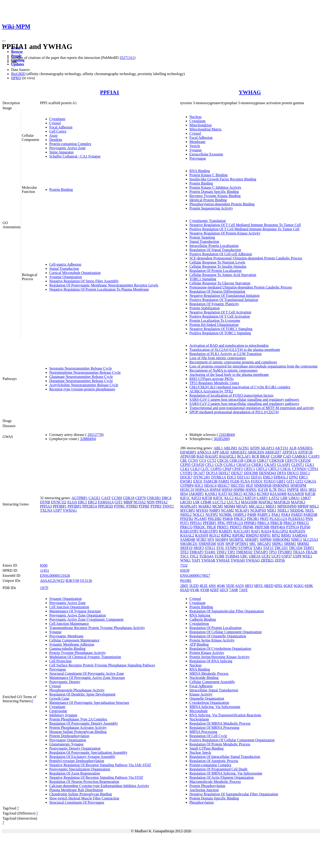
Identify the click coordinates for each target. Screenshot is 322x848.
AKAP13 (267, 448)
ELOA (72, 502)
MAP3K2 (265, 502)
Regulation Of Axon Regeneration (74, 773)
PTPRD (132, 506)
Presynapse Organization (67, 740)
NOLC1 (199, 515)
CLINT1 (297, 465)
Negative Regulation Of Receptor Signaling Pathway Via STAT (96, 777)
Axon (53, 135)
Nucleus (195, 117)
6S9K (309, 586)
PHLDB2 (215, 519)
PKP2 (264, 519)
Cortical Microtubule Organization (75, 273)
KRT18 (250, 498)
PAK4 (285, 515)
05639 (184, 570)
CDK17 (262, 460)
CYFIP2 (186, 473)
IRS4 (184, 494)
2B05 (184, 586)
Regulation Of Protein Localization (215, 271)
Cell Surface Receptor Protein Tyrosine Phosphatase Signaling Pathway (102, 665)
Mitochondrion (200, 125)
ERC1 (82, 502)
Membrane (197, 142)
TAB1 (257, 548)
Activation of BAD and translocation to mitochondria (229, 345)
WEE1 (307, 556)
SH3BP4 (221, 539)
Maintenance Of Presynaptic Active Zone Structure (87, 678)
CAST (106, 498)
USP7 (57, 510)
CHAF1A (243, 465)
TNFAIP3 (260, 552)
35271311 (127, 58)
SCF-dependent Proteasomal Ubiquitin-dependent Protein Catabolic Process (245, 258)
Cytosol (55, 123)
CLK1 (309, 465)
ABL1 (218, 448)
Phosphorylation (201, 802)
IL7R (273, 490)
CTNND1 (299, 469)
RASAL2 (187, 535)
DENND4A (267, 473)
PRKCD (289, 523)
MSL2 (314, 506)
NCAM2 (227, 510)
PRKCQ (186, 527)
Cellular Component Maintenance (74, 640)
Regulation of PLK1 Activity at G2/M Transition (225, 354)
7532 (184, 565)
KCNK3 (249, 494)
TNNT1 (168, 506)
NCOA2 (139, 502)
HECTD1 (238, 485)
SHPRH (266, 539)
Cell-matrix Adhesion (65, 264)
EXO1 (198, 481)
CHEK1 (257, 465)
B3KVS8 (72, 581)
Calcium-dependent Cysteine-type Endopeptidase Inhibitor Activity (99, 786)
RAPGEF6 (297, 531)
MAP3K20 (282, 502)
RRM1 (286, 535)
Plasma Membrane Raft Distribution (76, 790)
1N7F (44, 588)
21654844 (226, 435)
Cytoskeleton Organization (209, 703)
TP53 (273, 552)
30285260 (221, 439)
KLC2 (229, 498)
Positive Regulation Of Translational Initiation (223, 300)
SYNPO (231, 548)
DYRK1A (218, 477)
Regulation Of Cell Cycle (208, 736)
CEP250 (304, 460)
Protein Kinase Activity (206, 653)
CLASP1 (283, 465)
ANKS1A (204, 452)
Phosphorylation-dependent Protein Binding (222, 204)
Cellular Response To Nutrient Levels (217, 262)
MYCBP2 (187, 510)
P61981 (186, 581)
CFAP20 (198, 465)
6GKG (299, 586)
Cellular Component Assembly (212, 682)
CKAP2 (270, 465)
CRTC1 (249, 469)
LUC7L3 (233, 502)
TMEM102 (244, 552)
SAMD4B (187, 539)
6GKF (288, 586)
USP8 (297, 556)
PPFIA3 (46, 506)
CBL (183, 460)
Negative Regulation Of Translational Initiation (224, 296)
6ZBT (214, 590)
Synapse (195, 150)
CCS (202, 460)
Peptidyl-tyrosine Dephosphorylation (76, 761)
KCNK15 (235, 494)
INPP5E (293, 490)
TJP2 (231, 552)
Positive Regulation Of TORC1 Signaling (220, 333)
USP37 (286, 556)
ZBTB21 (267, 560)
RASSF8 (201, 535)
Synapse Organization (65, 277)
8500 (43, 565)
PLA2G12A (278, 519)
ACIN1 (243, 448)
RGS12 (214, 535)
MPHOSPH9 (287, 506)
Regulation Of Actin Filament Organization (221, 777)
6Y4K (194, 590)
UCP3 (275, 556)
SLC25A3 (310, 539)
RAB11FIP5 (208, 531)
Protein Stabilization (204, 308)
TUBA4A (206, 556)
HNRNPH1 (281, 485)
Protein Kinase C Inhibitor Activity (215, 187)
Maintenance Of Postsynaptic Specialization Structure (89, 703)
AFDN (255, 448)
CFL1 (209, 465)
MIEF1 (271, 506)
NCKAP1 (242, 510)
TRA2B (311, 552)
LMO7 (306, 498)
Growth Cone (59, 698)
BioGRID (18, 74)
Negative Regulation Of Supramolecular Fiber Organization (233, 794)
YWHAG (250, 92)
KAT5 (222, 494)
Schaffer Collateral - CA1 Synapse (75, 156)
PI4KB (228, 519)
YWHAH (238, 560)
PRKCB (276, 523)
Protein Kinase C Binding (208, 175)
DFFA (281, 473)
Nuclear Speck (200, 752)
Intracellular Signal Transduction (213, 690)
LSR (196, 502)
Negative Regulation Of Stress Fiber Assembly (84, 281)
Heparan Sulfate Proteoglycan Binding (78, 732)
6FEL (278, 586)
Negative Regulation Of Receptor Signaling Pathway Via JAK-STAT (100, 765)
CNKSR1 (154, 498)
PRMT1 (223, 527)
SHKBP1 (252, 539)
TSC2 (194, 556)
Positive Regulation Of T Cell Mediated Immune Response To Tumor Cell (244, 229)
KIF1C (185, 498)
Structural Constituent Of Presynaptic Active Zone (86, 673)
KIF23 (196, 498)
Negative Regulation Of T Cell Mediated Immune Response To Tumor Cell (245, 225)
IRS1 (304, 490)
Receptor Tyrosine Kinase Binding (215, 196)
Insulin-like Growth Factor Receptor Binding (222, 179)
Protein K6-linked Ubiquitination (213, 325)
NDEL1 (283, 510)
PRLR (211, 527)
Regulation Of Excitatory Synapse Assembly (82, 757)
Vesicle (194, 146)
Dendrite (55, 140)
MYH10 (202, 510)
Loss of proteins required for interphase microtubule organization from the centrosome (253, 366)
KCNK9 (263, 494)
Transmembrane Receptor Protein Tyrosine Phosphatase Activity (97, 628)
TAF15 (268, 548)
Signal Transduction (64, 269)
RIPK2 (226, 535)
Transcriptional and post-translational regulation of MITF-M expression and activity (251, 408)
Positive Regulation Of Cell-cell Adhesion (220, 254)
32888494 (87, 439)
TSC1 (184, 556)
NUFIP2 (211, 515)
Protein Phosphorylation (207, 786)
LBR (284, 498)
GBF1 (280, 481)
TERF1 (308, 548)
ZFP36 (280, 560)
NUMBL (225, 515)
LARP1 (262, 498)
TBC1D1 (281, 548)
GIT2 (299, 481)
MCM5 (217, 506)
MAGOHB (249, 502)
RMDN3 (252, 535)
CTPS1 (313, 469)
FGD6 (234, 481)
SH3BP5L (236, 539)
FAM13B (210, 481)
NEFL (309, 510)
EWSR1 (186, 481)
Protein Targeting (202, 237)
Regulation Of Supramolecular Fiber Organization (226, 611)
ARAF (224, 452)
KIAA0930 (296, 494)
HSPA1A (202, 490)
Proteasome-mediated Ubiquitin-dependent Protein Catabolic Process (240, 287)
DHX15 (293, 473)
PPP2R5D (105, 506)
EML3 (268, 477)
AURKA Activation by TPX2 (211, 391)
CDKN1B (276, 460)
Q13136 (86, 581)
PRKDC (199, 527)
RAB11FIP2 (189, 531)
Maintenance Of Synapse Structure (75, 611)
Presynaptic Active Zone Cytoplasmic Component (86, 619)
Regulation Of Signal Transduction (215, 250)
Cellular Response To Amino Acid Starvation (222, 275)
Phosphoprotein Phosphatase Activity (77, 690)
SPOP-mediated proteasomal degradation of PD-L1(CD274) (234, 412)
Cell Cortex (57, 131)
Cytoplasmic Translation (207, 221)
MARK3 (204, 506)
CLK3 (195, 469)
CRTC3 (273, 469)
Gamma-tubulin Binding (67, 648)
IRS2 (312, 490)
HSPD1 (251, 490)
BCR (255, 456)
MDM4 (229, 506)
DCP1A (212, 473)
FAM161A (106, 502)
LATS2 (274, 498)
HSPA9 (227, 490)
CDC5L (223, 460)
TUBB (219, 556)
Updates (17, 64)
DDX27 (237, 473)
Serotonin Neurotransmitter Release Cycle (80, 368)
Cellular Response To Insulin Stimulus (218, 266)
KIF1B (310, 494)
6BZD (268, 586)
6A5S (239, 586)
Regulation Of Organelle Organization (217, 636)
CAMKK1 (299, 456)
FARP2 (223, 481)
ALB (292, 448)
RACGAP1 (241, 531)
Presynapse (197, 158)
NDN (151, 502)
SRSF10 (186, 548)
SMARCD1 (189, 544)
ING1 (282, 490)
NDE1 (271, 510)
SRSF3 (198, 548)
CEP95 (185, 465)
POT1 (184, 523)
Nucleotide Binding (204, 678)
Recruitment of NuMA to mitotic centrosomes (223, 370)
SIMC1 (296, 539)
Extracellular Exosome (206, 154)
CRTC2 (261, 469)
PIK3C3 (240, 519)
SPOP (229, 544)
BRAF (265, 456)
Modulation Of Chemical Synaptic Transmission (85, 657)
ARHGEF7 (273, 452)
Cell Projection (60, 661)
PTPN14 (292, 527)
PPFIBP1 (60, 506)
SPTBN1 (241, 544)
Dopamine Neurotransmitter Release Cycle (81, 381)
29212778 (94, 435)
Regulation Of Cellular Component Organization (225, 632)
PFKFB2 (186, 519)
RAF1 (255, 531)
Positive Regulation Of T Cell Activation (219, 316)
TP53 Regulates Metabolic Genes (214, 383)
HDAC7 (223, 485)
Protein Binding (61, 189)
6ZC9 (224, 590)
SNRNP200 (207, 544)
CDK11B (237, 460)
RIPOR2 (238, 535)
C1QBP (276, 456)
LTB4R (206, 502)
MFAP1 (242, 506)
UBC (244, 556)
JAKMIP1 (196, 494)
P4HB (251, 515)
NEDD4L (297, 510)
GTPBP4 (187, 485)
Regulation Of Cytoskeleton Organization (220, 648)
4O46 (221, 586)
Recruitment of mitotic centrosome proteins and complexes (233, 362)
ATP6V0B (188, 456)
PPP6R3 (250, 523)
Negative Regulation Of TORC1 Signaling (220, 329)
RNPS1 (265, 535)
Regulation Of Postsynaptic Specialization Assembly (88, 752)
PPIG (221, 523)
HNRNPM (298, 485)
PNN (309, 519)
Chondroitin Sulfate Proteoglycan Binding (80, 794)
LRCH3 (186, 502)
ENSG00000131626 (55, 575)
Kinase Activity (201, 694)
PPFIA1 (109, 92)
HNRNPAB (263, 485)
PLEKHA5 (296, 519)
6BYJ (249, 586)
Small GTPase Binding (206, 748)
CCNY (193, 460)
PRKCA (263, 523)
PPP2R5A (89, 506)
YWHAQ (253, 560)
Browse (17, 52)
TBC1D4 (295, 548)
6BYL (258, 586)
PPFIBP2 (74, 506)
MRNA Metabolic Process (209, 673)
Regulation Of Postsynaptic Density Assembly (83, 723)
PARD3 (297, 515)
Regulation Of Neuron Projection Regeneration (84, 782)
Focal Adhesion (60, 127)
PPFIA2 (162, 502)
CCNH (117, 498)
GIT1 (119, 502)
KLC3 (239, 498)
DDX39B (251, 473)
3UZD (193, 586)
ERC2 (92, 502)
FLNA (245, 481)
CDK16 (250, 460)
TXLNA (46, 510)
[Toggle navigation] (4, 41)
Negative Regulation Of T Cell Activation (220, 312)
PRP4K (248, 527)
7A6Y (243, 590)
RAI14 (266, 531)
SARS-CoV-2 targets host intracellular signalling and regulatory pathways (244, 404)
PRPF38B (262, 527)
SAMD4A (299, 535)
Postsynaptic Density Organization (75, 748)
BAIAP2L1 (227, 456)
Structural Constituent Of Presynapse (76, 802)
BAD (200, 456)
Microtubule (198, 711)
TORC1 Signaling (202, 279)
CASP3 (313, 456)
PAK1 (276, 515)
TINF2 (222, 552)
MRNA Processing (203, 732)
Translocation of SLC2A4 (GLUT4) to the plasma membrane (234, 350)
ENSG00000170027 (195, 575)
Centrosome (58, 711)
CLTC (205, 469)
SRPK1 (277, 544)
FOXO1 (257, 481)
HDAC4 (210, 485)
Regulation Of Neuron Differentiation (217, 291)
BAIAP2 (211, 456)
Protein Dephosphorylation (69, 736)
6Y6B (204, 590)
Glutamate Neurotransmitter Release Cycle (81, 377)
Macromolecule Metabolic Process (215, 782)
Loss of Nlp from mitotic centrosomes (217, 358)
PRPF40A (277, 527)
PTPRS (155, 506)
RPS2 (276, 535)
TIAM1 (210, 552)
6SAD (184, 590)
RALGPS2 (280, 531)
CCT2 (211, 460)
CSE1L (285, 469)
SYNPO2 (245, 548)
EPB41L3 (281, 477)
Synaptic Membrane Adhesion (71, 644)
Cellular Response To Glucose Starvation (219, 283)
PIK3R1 (253, 519)
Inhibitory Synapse (63, 715)
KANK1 (211, 494)
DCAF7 (199, 473)
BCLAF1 (244, 456)
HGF (249, 485)
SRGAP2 (264, 544)
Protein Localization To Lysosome (214, 320)
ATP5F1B (305, 452)
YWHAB (208, 560)
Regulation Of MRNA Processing (214, 727)
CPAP (227, 469)
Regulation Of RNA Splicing (210, 661)
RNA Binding (199, 171)
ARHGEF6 (255, 452)
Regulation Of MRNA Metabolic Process (220, 723)
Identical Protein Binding (208, 200)
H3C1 (199, 485)
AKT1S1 (281, 448)
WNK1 (185, 560)
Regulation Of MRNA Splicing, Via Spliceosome (225, 773)
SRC (252, 544)
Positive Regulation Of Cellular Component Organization (232, 740)
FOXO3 (270, 481)
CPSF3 (237, 469)
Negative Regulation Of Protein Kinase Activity (224, 233)
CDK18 (128, 498)
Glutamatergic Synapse (66, 744)
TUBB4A (232, 556)
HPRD (16, 78)
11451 (44, 570)
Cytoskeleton (199, 624)
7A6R (233, 590)
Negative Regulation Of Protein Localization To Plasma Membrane (99, 289)
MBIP (128, 502)
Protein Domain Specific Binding (214, 192)
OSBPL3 (240, 515)
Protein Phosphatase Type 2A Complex (78, 719)
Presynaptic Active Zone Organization (77, 615)
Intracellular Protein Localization (213, 246)
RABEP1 (226, 531)
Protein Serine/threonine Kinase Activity (219, 657)
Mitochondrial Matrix (205, 129)
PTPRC (119, 506)
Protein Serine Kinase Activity (212, 640)
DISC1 (305, 473)
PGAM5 (200, 519)
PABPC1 (263, 515)
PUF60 (305, 527)
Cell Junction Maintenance (69, 624)
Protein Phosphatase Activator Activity (78, 727)
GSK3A (310, 481)
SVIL (220, 548)
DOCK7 (186, 477)
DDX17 (224, 473)
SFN (210, 539)
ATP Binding (199, 644)
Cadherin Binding (202, 619)
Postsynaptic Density (64, 682)
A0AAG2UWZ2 (52, 581)
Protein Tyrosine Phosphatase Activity (77, 653)
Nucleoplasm (199, 719)
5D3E (230, 586)
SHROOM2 (281, 539)
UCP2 (265, 556)
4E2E (203, 586)
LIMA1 (294, 498)
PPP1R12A (234, 523)
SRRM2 (303, 544)
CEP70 (140, 498)
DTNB (45, 502)
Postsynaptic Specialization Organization (79, 769)
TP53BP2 (285, 552)
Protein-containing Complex (70, 144)
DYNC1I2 (58, 502)
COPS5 (216, 469)
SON (220, 544)
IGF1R (263, 490)
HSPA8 (215, 490)
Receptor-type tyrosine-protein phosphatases (82, 389)
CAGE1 (95, 498)
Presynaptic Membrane (66, 636)
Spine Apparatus (61, 152)
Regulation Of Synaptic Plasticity (214, 304)
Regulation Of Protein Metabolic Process (219, 744)
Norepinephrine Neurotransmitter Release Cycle (85, 372)
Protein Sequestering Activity (211, 208)
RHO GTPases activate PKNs (211, 379)
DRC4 (166, 498)
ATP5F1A (289, 452)
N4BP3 (214, 510)
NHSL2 (186, 515)
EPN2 (293, 477)
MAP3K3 (298, 502)
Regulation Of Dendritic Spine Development (82, 694)
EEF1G (256, 477)
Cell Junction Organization (69, 607)
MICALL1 (257, 506)
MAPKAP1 (189, 506)
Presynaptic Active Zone (67, 148)
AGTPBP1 (79, 498)
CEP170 (291, 460)
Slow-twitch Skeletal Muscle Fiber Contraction (84, 798)
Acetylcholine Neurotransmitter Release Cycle (83, 385)
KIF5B (207, 498)
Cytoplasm (57, 119)
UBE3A (254, 556)
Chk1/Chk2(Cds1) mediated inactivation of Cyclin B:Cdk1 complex (239, 387)
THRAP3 (196, 552)
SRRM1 (290, 544)
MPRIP (302, 506)
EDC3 (231, 477)
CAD (287, 456)
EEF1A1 (243, 477)
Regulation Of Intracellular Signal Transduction (224, 757)
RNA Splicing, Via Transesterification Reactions (225, 715)
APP (215, 452)
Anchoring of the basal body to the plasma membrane (229, 375)
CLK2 (184, 469)
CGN (219, 465)
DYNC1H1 (201, 477)
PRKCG (303, 523)
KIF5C (218, 498)
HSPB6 (239, 490)
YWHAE (223, 560)
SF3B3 (201, 539)
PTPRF (144, 506)
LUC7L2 (219, 502)
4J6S (212, 586)
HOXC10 (187, 490)
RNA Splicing (199, 615)
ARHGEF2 (238, 452)
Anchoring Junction (204, 790)
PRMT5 (236, 527)
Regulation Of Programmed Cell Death (218, 769)
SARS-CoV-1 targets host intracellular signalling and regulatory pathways (244, 399)
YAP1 (196, 560)
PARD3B (310, 515)
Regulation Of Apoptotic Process (213, 761)
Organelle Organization (206, 698)
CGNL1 (229, 465)
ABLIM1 (230, 448)
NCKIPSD (258, 510)
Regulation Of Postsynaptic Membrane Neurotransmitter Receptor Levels (103, 285)
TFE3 (184, 552)
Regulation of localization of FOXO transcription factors (231, 395)
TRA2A (299, 552)
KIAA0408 (278, 494)
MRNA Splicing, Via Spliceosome (214, 707)
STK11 (210, 548)
